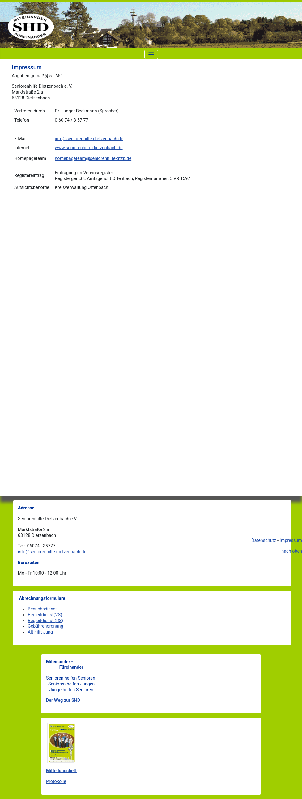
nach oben (291, 551)
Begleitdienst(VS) (45, 614)
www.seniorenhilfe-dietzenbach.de (88, 147)
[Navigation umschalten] (151, 54)
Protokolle (56, 781)
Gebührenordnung (45, 626)
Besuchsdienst (42, 609)
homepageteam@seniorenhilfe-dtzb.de (93, 158)
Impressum (291, 540)
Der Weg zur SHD (63, 700)
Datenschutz (263, 540)
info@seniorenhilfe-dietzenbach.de (89, 138)
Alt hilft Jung (40, 632)
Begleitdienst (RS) (45, 620)
